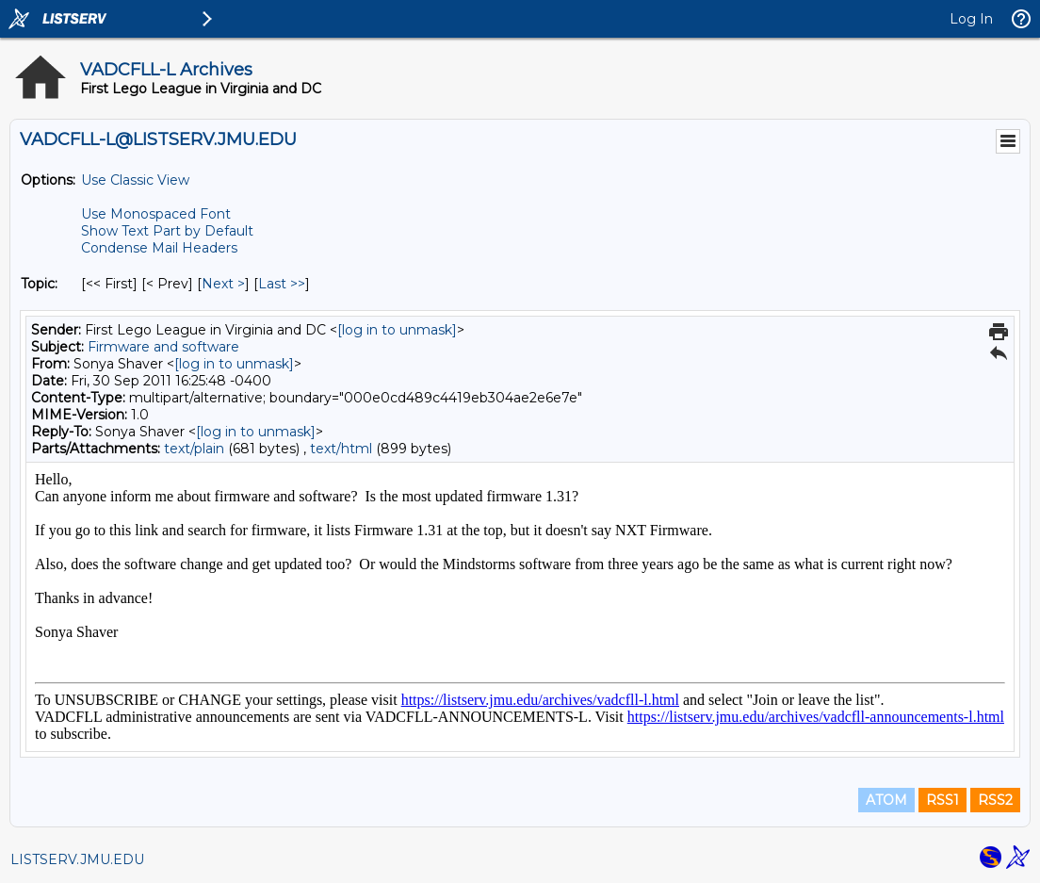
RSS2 (995, 800)
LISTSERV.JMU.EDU (77, 859)
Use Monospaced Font (156, 213)
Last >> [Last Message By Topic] (281, 283)
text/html (341, 448)
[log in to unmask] (397, 329)
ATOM (886, 800)
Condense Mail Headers (159, 247)
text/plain (194, 448)
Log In (971, 18)
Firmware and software (163, 346)
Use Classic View (135, 180)
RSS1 (942, 800)
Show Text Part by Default (167, 230)
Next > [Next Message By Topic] (223, 283)
